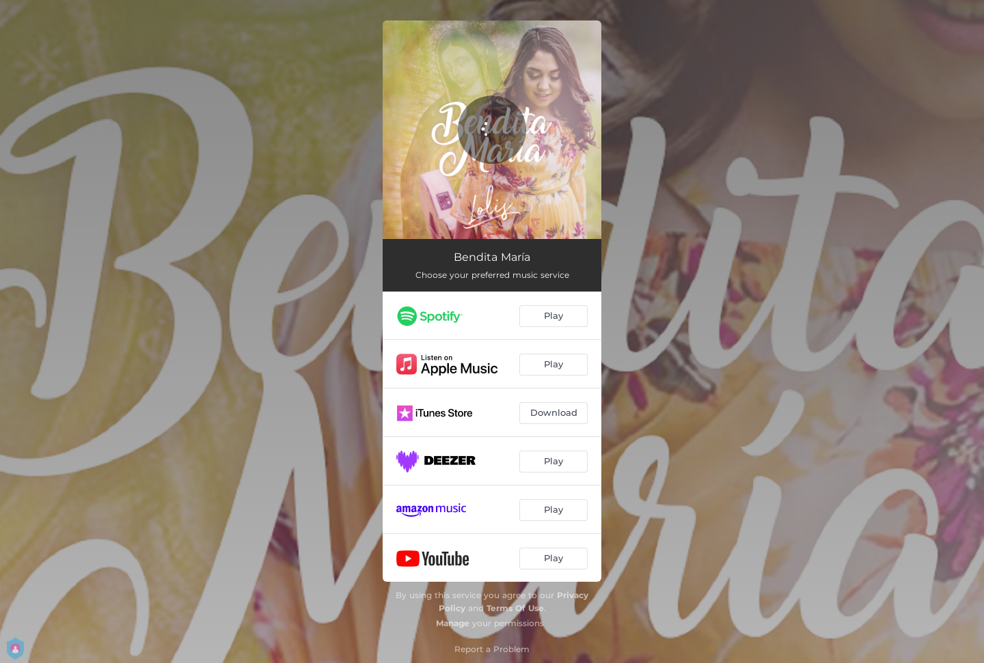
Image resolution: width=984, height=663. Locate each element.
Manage (452, 623)
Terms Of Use (515, 608)
